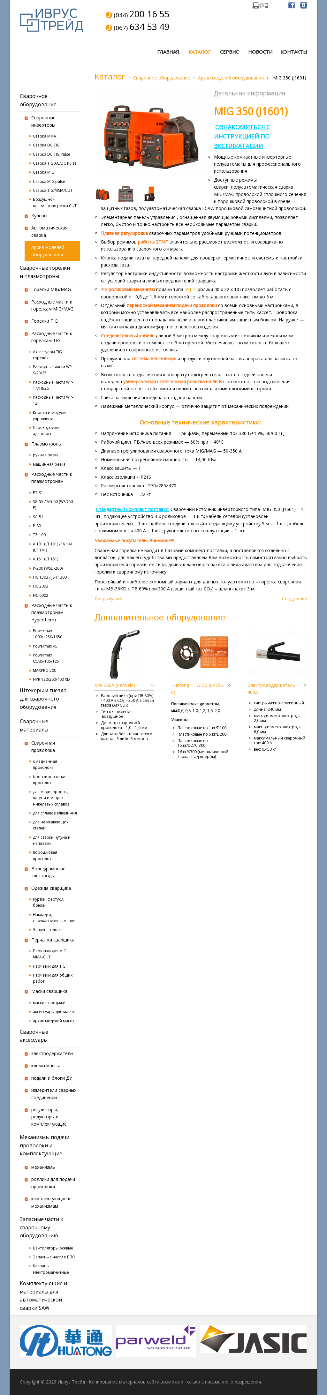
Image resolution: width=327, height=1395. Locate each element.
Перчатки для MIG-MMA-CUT (50, 954)
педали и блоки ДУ (51, 1078)
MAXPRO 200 (44, 670)
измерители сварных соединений (53, 1093)
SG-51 (38, 517)
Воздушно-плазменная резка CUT (55, 202)
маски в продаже (49, 1002)
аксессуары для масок (54, 1011)
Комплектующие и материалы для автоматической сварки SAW (43, 1295)
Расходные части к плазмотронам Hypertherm (51, 612)
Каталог (199, 52)
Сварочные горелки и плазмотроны (45, 272)
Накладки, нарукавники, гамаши (54, 917)
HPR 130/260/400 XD (51, 679)
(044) (142, 14)
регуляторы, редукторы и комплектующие (49, 1116)
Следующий (294, 599)
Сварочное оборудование (161, 78)
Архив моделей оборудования (231, 78)
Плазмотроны (46, 444)
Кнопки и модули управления (49, 415)
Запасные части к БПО (54, 1257)
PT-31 (38, 492)
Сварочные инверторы (43, 121)
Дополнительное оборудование (160, 617)
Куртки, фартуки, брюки (48, 902)
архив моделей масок (53, 1021)
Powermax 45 (45, 646)
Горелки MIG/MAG (51, 289)
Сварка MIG (43, 172)
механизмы (43, 1167)
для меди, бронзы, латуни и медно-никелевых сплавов (51, 797)
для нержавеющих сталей (50, 825)
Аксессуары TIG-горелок (48, 355)
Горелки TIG (44, 321)
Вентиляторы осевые (53, 1248)
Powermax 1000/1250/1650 (47, 634)
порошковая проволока (45, 855)
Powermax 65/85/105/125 (46, 658)
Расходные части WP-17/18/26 (53, 385)
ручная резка (45, 455)
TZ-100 (39, 534)
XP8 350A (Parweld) (115, 685)
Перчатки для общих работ (52, 978)
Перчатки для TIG (49, 966)
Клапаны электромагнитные (51, 1269)
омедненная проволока (45, 764)
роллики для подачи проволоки (53, 1182)
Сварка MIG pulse (49, 181)
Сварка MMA (44, 136)
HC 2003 (40, 586)
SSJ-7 (190, 289)
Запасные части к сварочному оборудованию (41, 1227)
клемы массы (45, 1065)
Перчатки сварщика (52, 940)
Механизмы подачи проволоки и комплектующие (44, 1145)
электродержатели (52, 1053)
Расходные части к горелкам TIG (51, 336)
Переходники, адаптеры (46, 430)
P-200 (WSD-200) (48, 568)
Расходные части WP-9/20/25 (53, 370)
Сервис (229, 52)
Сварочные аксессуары (34, 1036)
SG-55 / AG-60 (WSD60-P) (53, 504)
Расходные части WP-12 (53, 400)
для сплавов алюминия (55, 813)
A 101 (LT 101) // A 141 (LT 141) (53, 547)
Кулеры (39, 216)
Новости (260, 52)
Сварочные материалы (34, 725)
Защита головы (47, 929)
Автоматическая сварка (49, 231)
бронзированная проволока (49, 779)
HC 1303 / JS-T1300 (50, 577)
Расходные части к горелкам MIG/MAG (52, 305)
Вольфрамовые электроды (48, 872)
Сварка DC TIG (46, 145)
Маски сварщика (49, 991)
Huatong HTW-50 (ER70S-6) (197, 688)
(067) (142, 27)
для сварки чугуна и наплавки (52, 840)
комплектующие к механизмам (50, 1202)
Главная (168, 52)
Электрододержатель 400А (271, 688)
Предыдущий (108, 599)
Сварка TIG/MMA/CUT (52, 190)
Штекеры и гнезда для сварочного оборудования (43, 698)
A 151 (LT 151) (45, 559)
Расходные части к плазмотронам (51, 477)
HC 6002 (40, 595)
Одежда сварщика (51, 888)
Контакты (293, 52)
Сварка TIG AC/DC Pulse (55, 163)
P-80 (37, 526)
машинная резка (49, 464)
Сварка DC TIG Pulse (51, 154)
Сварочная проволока (43, 746)
